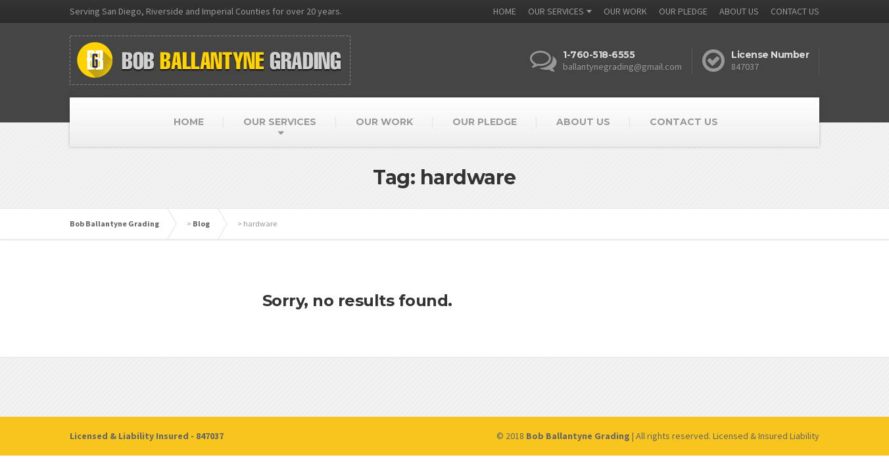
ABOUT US (739, 11)
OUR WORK (625, 11)
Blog (201, 223)
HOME (504, 11)
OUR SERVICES (556, 11)
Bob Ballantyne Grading (114, 223)
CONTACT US (795, 11)
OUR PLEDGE (683, 11)
